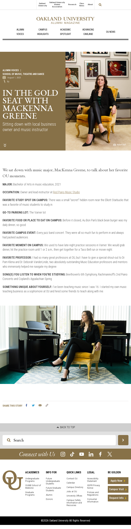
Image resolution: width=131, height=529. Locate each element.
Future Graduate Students (53, 489)
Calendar (71, 482)
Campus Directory (75, 487)
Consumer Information (92, 500)
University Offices (74, 495)
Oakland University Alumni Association (57, 4)
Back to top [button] (66, 427)
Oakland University (42, 4)
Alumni (49, 495)
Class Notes (81, 4)
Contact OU (72, 478)
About (90, 4)
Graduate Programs (30, 493)
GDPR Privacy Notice (93, 486)
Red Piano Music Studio (66, 192)
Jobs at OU (72, 491)
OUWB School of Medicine (33, 486)
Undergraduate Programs (32, 479)
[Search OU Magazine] (9, 440)
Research (72, 4)
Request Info (116, 498)
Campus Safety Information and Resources (74, 503)
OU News (110, 31)
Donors (49, 499)
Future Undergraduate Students (53, 481)
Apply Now (116, 480)
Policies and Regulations (93, 493)
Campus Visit (116, 489)
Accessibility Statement (92, 479)
